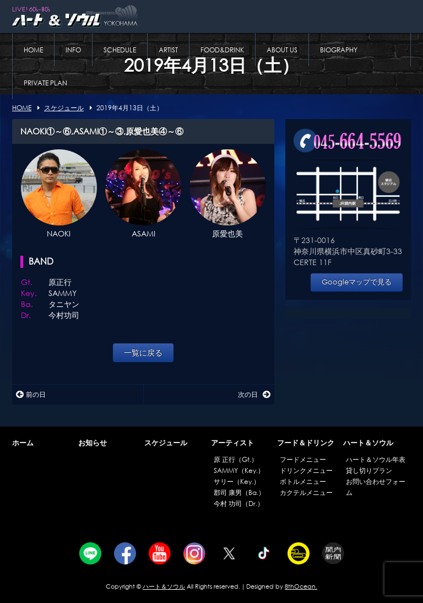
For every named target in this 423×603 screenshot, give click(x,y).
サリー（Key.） (237, 481)
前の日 (31, 394)
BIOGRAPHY (338, 50)
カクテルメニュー (306, 492)
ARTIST (168, 50)
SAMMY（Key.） (239, 470)
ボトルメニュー (303, 481)
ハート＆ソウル (368, 443)
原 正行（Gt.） (236, 459)
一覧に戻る (143, 352)
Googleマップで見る (357, 282)
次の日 (254, 394)
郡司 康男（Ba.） (239, 492)
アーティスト (232, 443)
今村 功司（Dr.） (239, 503)
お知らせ (92, 443)
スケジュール (165, 443)
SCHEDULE (120, 50)
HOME (33, 50)
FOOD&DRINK (222, 50)
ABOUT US (282, 50)
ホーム (23, 443)
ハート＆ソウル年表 (375, 459)
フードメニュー (303, 459)
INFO (73, 50)
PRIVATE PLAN (45, 83)
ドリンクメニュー (306, 470)
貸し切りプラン (369, 470)
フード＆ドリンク (305, 443)
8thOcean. (301, 586)
